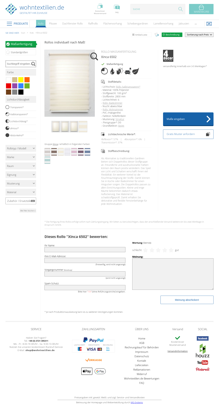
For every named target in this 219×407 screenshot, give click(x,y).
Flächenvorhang (112, 23)
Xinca (55, 144)
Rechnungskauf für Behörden (142, 347)
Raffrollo (93, 23)
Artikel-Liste (141, 34)
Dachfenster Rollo (72, 23)
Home (141, 338)
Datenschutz (141, 356)
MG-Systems (137, 402)
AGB (141, 343)
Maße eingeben (176, 119)
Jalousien (184, 23)
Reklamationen (141, 369)
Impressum (141, 351)
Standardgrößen (19, 52)
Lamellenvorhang (163, 23)
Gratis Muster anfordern (188, 134)
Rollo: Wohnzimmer (113, 109)
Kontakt (141, 360)
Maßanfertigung (23, 44)
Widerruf (142, 374)
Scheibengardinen (137, 23)
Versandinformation (178, 351)
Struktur (119, 119)
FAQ (141, 383)
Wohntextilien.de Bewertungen (141, 378)
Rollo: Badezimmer (112, 103)
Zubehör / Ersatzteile (19, 201)
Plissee (53, 23)
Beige (121, 125)
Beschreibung (172, 34)
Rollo (41, 24)
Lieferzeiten (141, 365)
